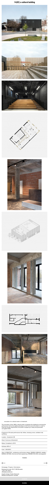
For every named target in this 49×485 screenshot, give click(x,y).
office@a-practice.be (7, 472)
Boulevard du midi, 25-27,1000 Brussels (12, 469)
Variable (16, 475)
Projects (10, 467)
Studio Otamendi (14, 474)
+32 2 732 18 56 (6, 470)
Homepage (4, 467)
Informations (17, 467)
